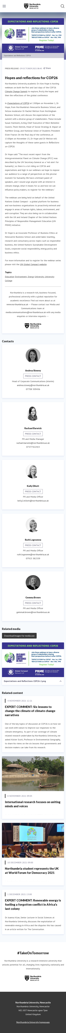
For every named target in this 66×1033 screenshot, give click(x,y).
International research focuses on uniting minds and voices (32, 804)
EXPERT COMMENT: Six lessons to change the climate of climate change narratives (30, 711)
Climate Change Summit (16, 91)
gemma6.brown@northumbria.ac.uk (33, 612)
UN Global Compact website (33, 264)
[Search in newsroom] (63, 6)
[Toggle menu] (4, 6)
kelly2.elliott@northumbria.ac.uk (33, 500)
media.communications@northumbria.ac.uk (26, 312)
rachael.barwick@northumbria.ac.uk (33, 443)
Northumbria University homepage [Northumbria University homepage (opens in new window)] (33, 1022)
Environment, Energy (24, 276)
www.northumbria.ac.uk (17, 304)
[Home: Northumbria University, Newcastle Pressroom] (32, 6)
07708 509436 (33, 389)
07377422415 (33, 446)
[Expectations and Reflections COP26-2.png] (33, 659)
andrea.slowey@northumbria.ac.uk (33, 385)
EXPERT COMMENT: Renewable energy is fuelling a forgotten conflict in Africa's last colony (33, 904)
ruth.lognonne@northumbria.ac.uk (33, 554)
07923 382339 (33, 558)
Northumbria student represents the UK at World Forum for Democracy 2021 (32, 870)
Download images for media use (19, 635)
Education (9, 276)
